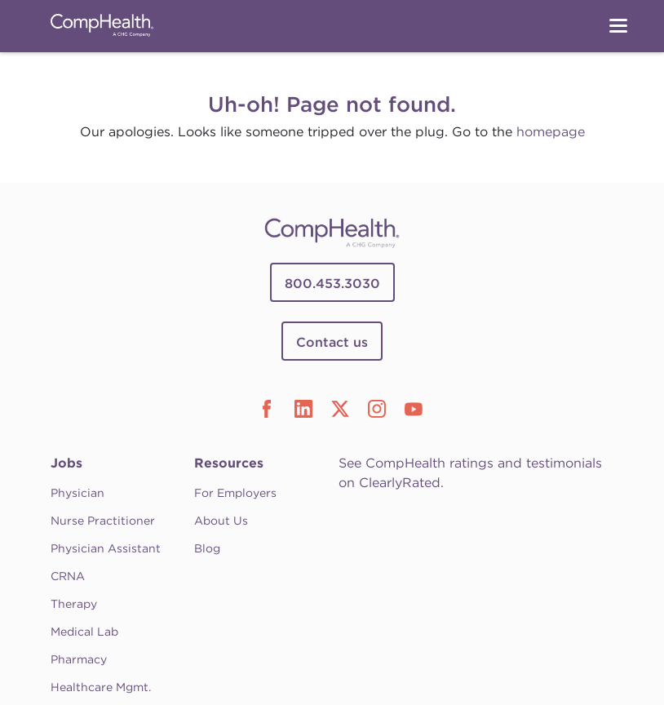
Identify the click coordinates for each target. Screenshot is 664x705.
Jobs (66, 463)
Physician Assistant (106, 548)
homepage (550, 132)
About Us (221, 520)
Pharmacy (79, 659)
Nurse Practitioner (103, 520)
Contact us (332, 342)
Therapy (74, 603)
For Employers (235, 492)
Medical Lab (84, 631)
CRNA (68, 576)
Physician (77, 492)
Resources (228, 463)
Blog (207, 548)
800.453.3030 (332, 283)
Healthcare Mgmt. (101, 687)
